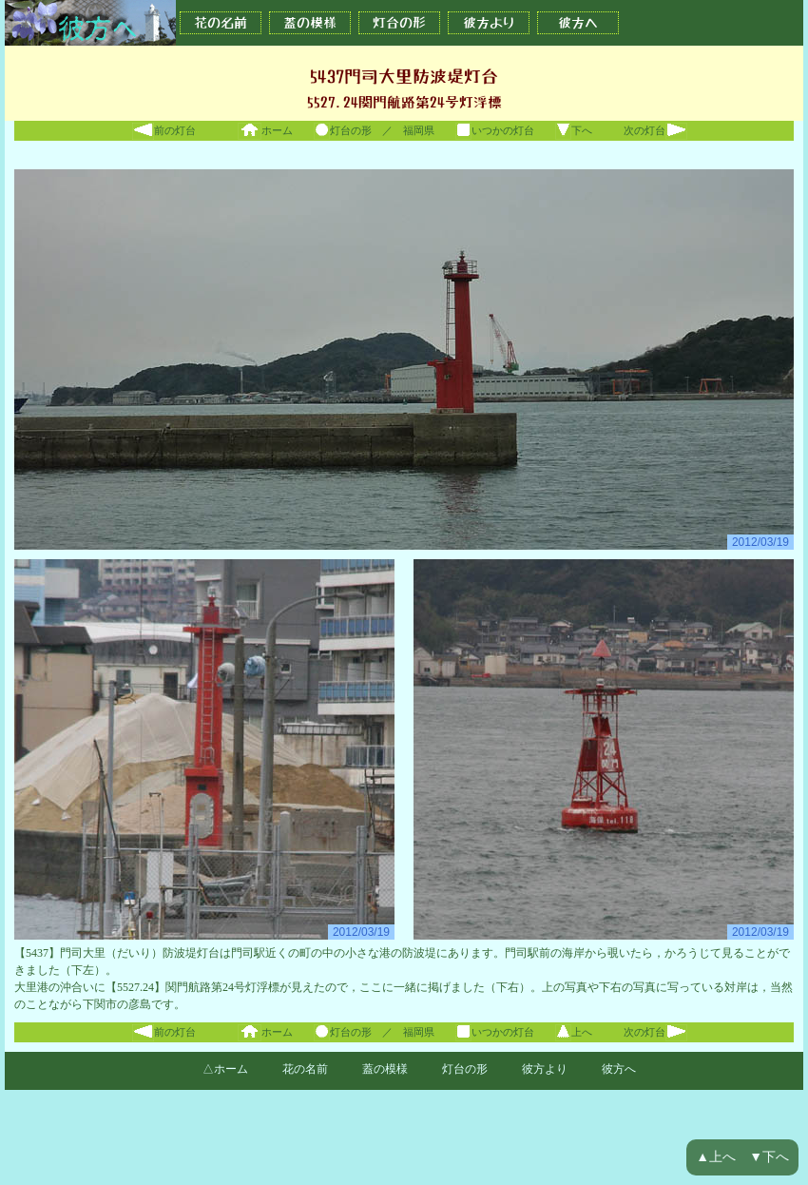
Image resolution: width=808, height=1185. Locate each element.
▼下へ (769, 1157)
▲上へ (716, 1157)
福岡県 (418, 130)
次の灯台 (655, 130)
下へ (573, 130)
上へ (573, 1032)
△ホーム (225, 1069)
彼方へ (578, 22)
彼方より (488, 22)
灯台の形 (399, 22)
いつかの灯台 (495, 130)
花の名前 (220, 22)
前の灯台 (164, 130)
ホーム (265, 130)
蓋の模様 (310, 22)
